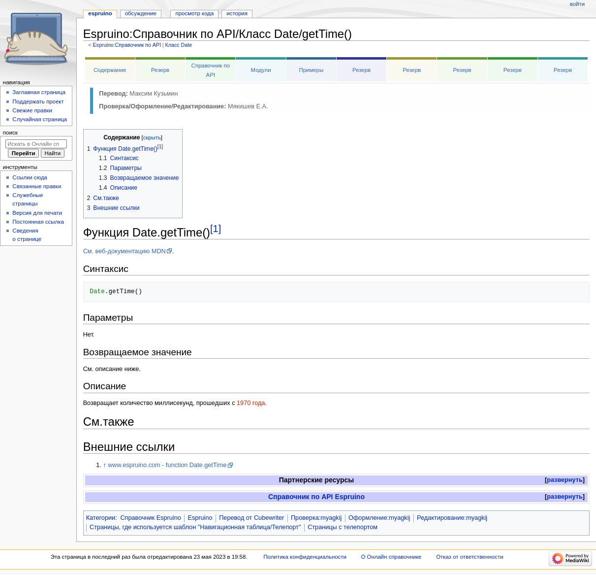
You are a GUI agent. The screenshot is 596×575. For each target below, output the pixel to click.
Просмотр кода (195, 13)
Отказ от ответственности (469, 557)
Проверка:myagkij (316, 517)
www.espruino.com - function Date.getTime (167, 465)
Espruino (200, 517)
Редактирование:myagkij (452, 517)
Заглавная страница (38, 92)
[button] (565, 480)
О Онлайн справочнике (391, 557)
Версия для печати (37, 213)
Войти (577, 4)
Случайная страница (39, 119)
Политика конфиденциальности (304, 557)
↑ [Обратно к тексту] (104, 465)
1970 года (251, 403)
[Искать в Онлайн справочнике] (36, 143)
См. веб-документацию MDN (124, 251)
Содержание (110, 70)
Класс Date (178, 45)
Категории (101, 517)
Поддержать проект (37, 101)
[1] (215, 228)
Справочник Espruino (150, 517)
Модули (261, 70)
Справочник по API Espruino (316, 497)
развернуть (565, 479)
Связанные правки (36, 186)
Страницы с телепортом (342, 527)
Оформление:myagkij (379, 517)
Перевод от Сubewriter (251, 517)
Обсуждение (141, 13)
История (237, 13)
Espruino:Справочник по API (126, 45)
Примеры (311, 70)
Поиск (10, 132)
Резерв (160, 70)
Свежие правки (32, 110)
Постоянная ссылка (37, 222)
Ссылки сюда (29, 177)
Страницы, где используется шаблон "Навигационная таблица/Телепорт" (195, 527)
